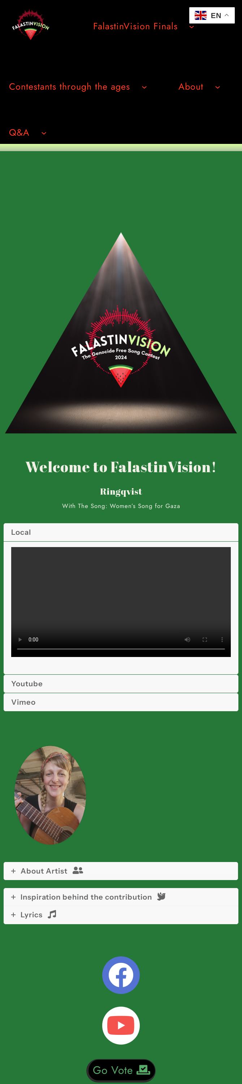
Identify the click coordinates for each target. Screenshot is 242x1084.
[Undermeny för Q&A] (44, 132)
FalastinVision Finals (135, 26)
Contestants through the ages (69, 86)
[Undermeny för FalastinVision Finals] (191, 26)
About (190, 86)
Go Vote (122, 1070)
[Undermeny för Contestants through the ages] (144, 86)
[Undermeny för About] (217, 86)
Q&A (19, 132)
